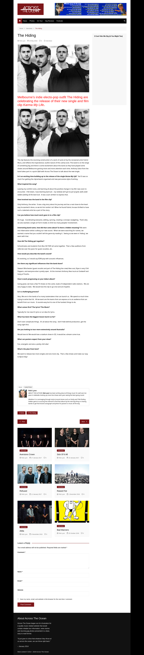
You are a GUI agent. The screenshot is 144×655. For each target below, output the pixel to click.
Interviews (49, 41)
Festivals (59, 21)
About (20, 387)
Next (84, 421)
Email (20, 581)
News (25, 21)
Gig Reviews (49, 21)
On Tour (40, 21)
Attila (22, 531)
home (22, 413)
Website (20, 590)
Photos (32, 21)
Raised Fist (62, 491)
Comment (21, 552)
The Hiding (32, 413)
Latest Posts (28, 387)
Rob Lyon (21, 41)
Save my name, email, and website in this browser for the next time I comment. (46, 599)
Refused (23, 491)
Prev (22, 421)
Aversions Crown (27, 454)
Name (20, 572)
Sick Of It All (62, 454)
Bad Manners (63, 530)
